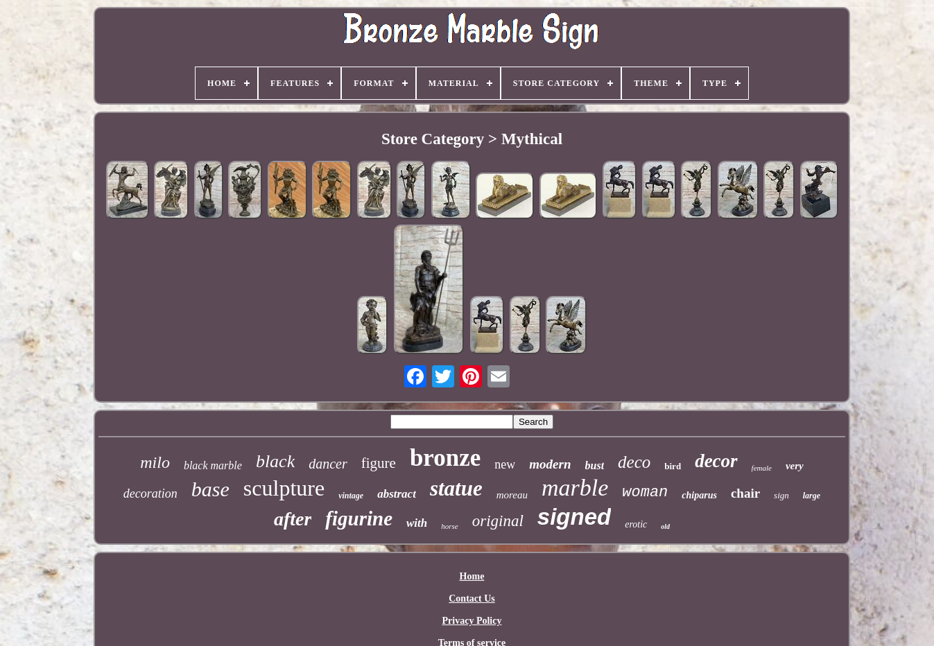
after (292, 519)
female (762, 468)
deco (634, 462)
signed (574, 517)
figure (378, 463)
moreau (512, 494)
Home (472, 576)
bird (672, 466)
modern (550, 464)
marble (575, 487)
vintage (350, 495)
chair (745, 493)
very (795, 465)
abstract (396, 493)
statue (456, 488)
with (416, 523)
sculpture (284, 487)
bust (595, 465)
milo (155, 462)
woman (645, 492)
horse (449, 526)
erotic (636, 524)
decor (716, 461)
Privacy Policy (472, 621)
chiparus (699, 495)
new (504, 464)
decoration (150, 493)
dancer (328, 463)
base (210, 489)
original (498, 521)
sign (781, 495)
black (275, 461)
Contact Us (472, 598)
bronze (445, 457)
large (811, 495)
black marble (213, 465)
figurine (358, 518)
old (665, 526)
